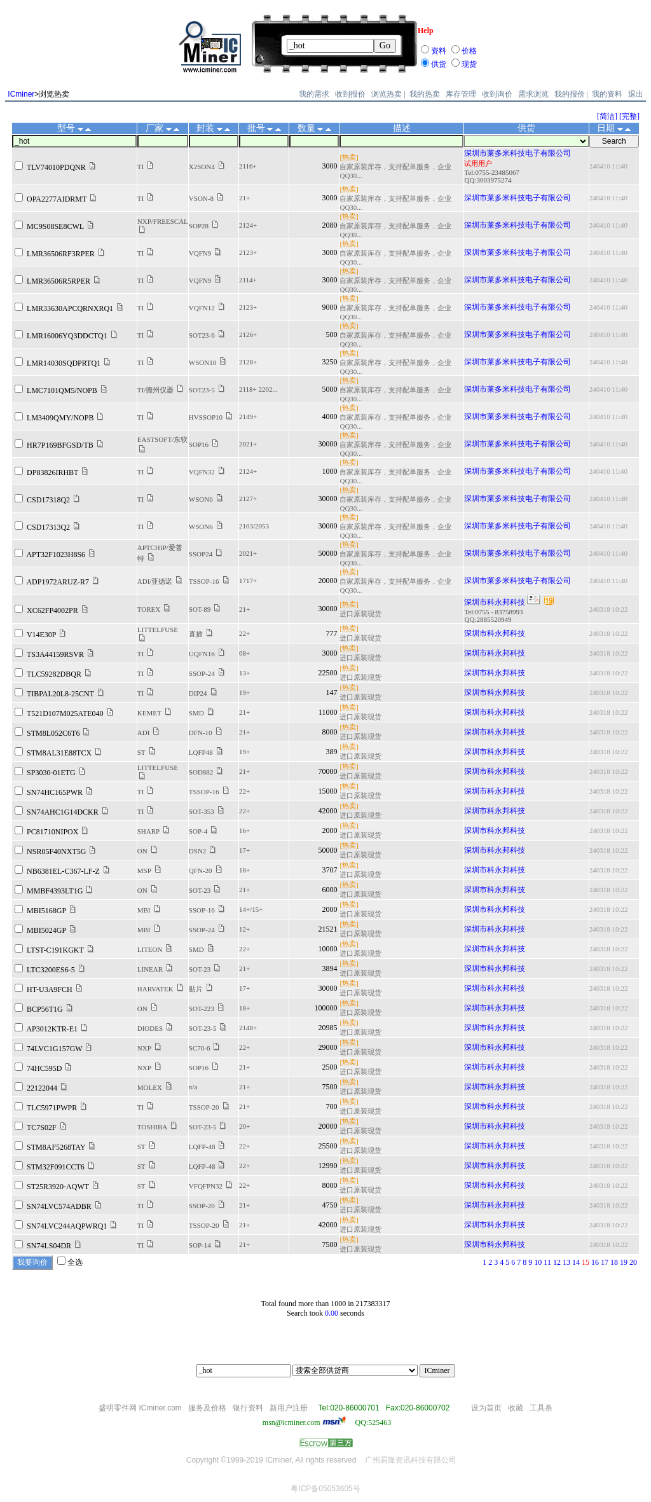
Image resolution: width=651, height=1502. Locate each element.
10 (538, 1262)
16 (595, 1262)
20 (633, 1262)
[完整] (629, 116)
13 (566, 1262)
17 (604, 1262)
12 (557, 1262)
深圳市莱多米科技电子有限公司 (517, 153)
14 (576, 1262)
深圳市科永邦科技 (494, 602)
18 (614, 1262)
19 (623, 1262)
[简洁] (607, 116)
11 (547, 1262)
